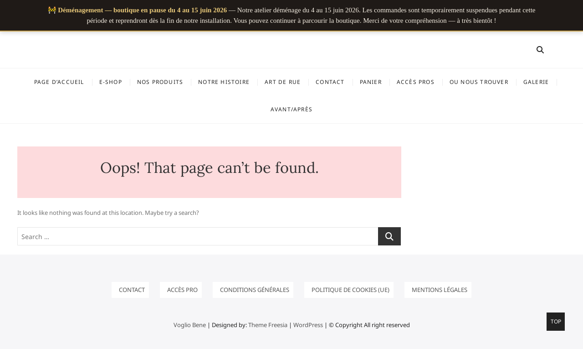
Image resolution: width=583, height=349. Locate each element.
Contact (330, 82)
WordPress (308, 325)
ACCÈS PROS (416, 82)
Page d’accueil (59, 82)
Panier (371, 82)
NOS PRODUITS (160, 82)
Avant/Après (291, 109)
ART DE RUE (283, 82)
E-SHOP (110, 82)
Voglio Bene (190, 325)
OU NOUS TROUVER (479, 82)
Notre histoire (224, 82)
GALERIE (536, 82)
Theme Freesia (267, 325)
